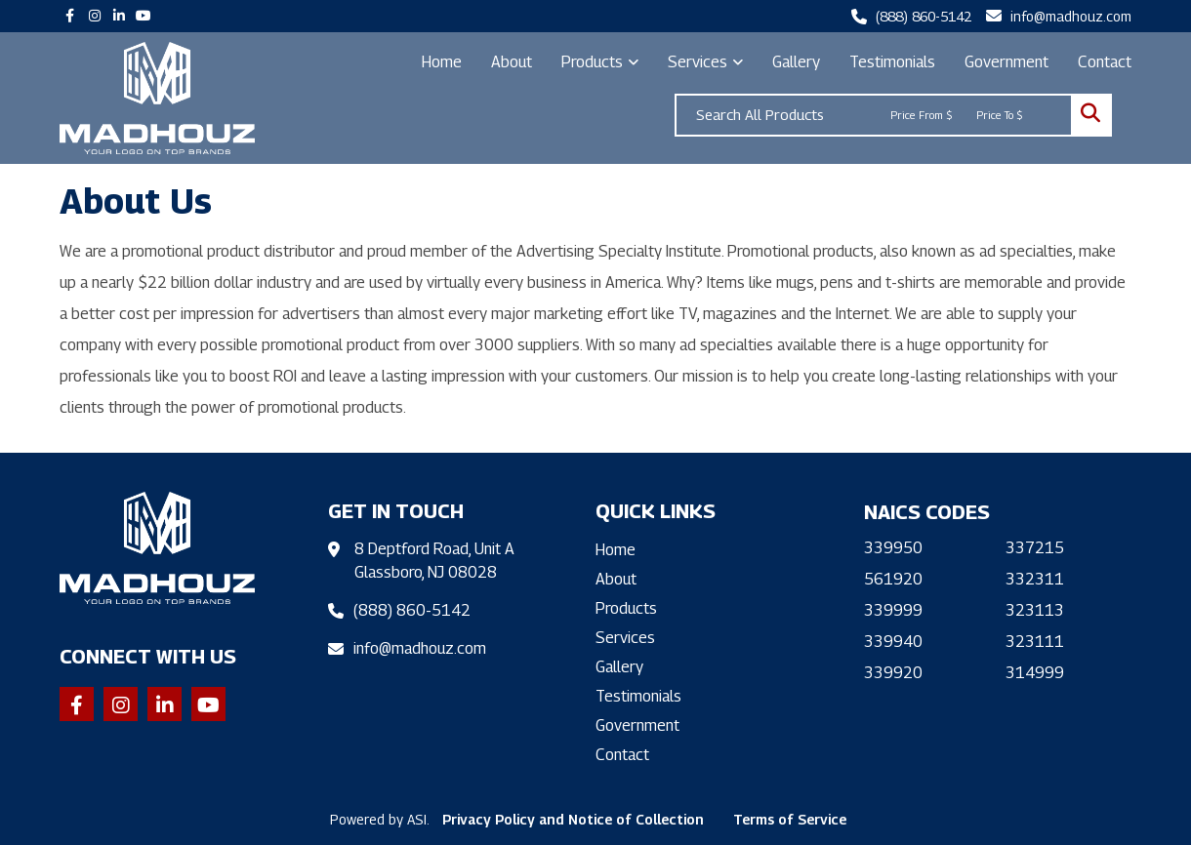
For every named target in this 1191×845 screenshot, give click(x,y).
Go (1090, 115)
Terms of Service (789, 819)
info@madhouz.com (1070, 16)
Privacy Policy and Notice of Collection (573, 819)
